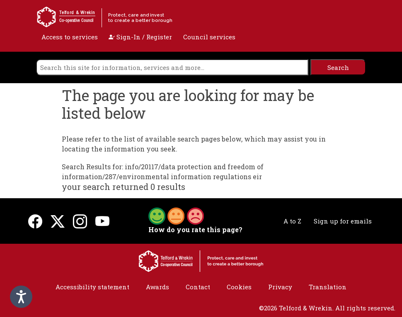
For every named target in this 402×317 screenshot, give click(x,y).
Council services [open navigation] (209, 37)
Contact (198, 287)
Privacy (280, 287)
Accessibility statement (92, 287)
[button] (176, 215)
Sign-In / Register (140, 37)
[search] (172, 67)
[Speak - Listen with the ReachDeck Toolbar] (21, 297)
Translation (327, 287)
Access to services (69, 37)
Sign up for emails (343, 221)
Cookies (239, 287)
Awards (157, 287)
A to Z (292, 221)
